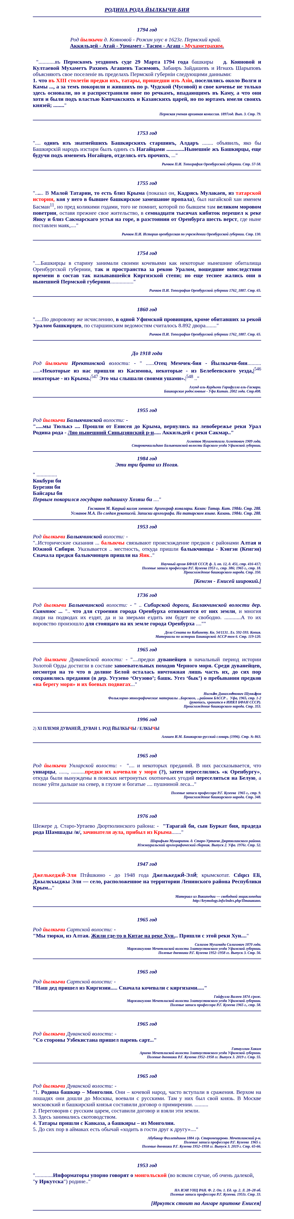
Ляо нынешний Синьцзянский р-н (111, 432)
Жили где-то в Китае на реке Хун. (133, 936)
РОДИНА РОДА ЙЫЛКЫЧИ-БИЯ (147, 10)
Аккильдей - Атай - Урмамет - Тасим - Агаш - (147, 46)
